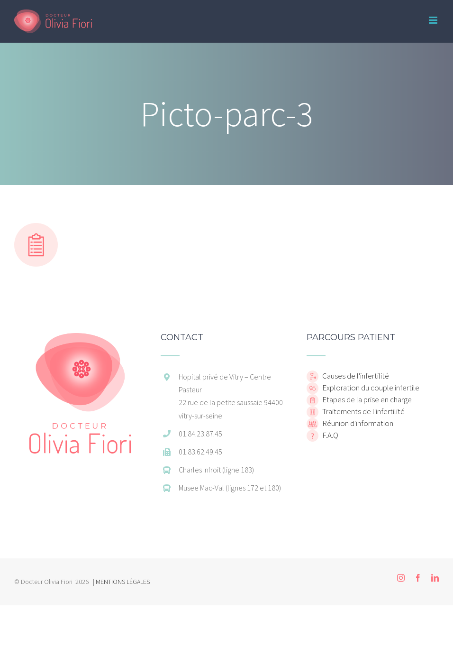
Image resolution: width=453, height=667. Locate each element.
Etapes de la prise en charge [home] (366, 399)
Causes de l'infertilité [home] (355, 376)
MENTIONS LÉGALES (123, 581)
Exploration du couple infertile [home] (370, 387)
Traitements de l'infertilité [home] (363, 411)
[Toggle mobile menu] (434, 20)
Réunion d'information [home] (357, 423)
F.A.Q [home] (329, 435)
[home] (80, 338)
